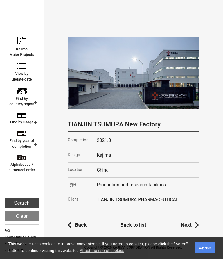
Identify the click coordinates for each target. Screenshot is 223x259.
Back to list (133, 225)
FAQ (7, 230)
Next (186, 225)
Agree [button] (205, 248)
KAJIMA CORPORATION (22, 18)
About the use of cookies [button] (102, 250)
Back (81, 225)
